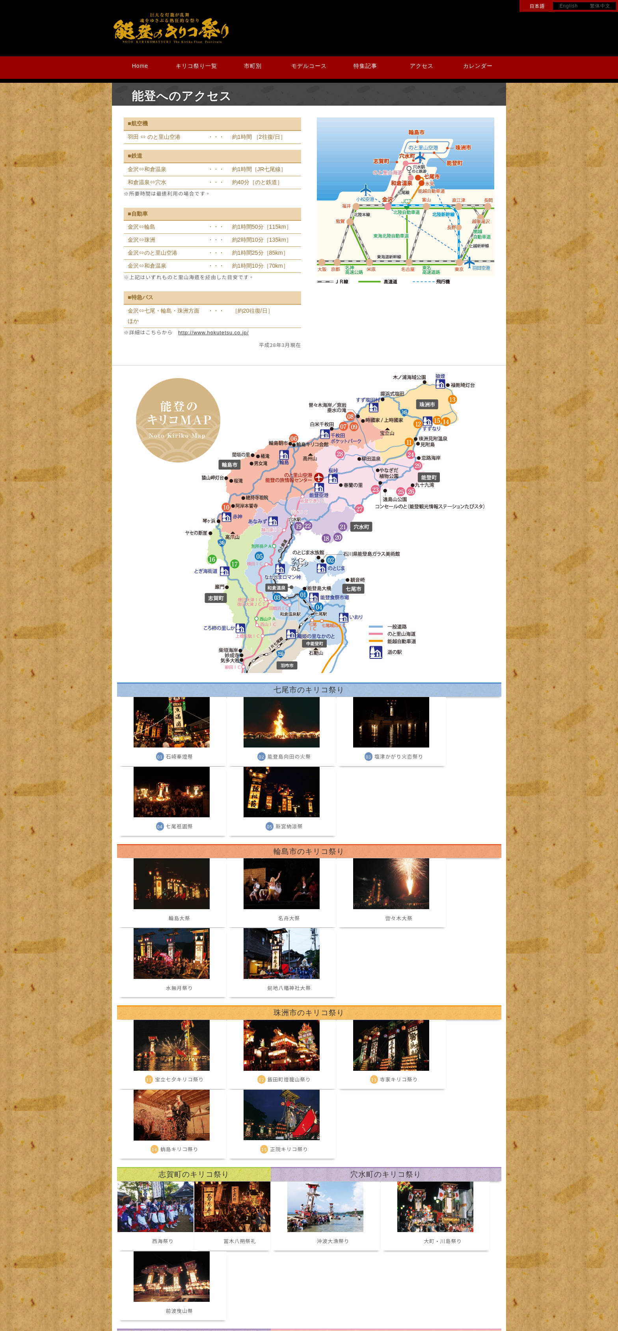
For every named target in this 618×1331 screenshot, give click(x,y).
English (569, 6)
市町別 (253, 66)
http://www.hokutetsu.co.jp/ (213, 333)
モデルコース (309, 66)
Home (140, 66)
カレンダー (478, 66)
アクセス (422, 66)
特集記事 (365, 66)
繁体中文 (600, 6)
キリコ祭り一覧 (196, 66)
